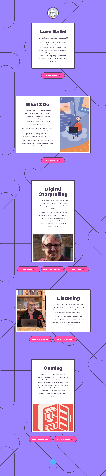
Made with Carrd (53, 467)
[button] (52, 75)
